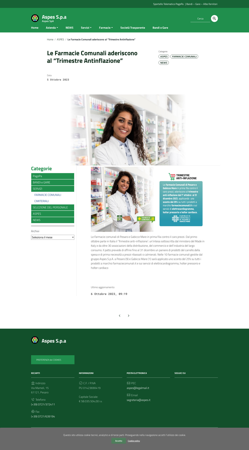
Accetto (118, 440)
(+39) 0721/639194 (43, 419)
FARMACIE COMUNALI (184, 60)
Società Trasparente (132, 30)
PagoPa (37, 179)
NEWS (69, 30)
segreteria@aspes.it (138, 403)
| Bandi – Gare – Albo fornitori (201, 4)
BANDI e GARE (41, 185)
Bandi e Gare (160, 30)
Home (34, 30)
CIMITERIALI (41, 204)
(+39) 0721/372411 (43, 407)
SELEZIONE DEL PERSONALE (50, 210)
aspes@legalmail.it (138, 391)
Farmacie (104, 30)
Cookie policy (134, 440)
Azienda (51, 30)
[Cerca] (214, 18)
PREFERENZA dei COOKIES (48, 362)
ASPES (60, 42)
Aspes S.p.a (54, 17)
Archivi (35, 234)
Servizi (85, 30)
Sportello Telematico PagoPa (168, 4)
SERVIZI (37, 192)
